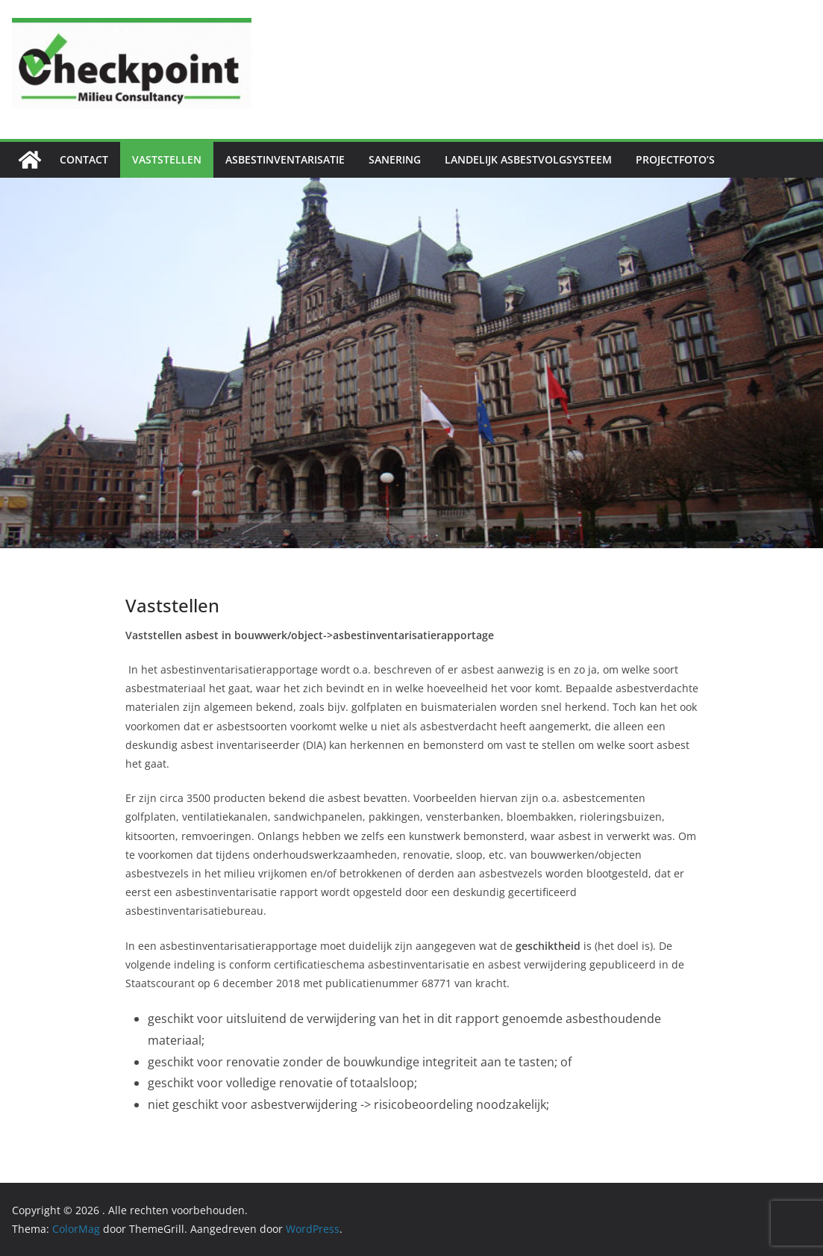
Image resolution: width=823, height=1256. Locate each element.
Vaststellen (166, 159)
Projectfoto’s (675, 159)
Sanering (395, 159)
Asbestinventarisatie (285, 159)
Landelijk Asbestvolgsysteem (528, 159)
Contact (84, 159)
